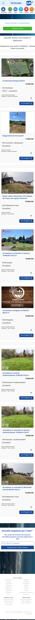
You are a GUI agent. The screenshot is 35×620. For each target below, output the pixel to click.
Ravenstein (9, 583)
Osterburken (8, 580)
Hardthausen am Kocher (26, 592)
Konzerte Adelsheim (26, 599)
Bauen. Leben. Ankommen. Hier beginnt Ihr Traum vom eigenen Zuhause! (17, 197)
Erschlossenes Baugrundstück (14, 81)
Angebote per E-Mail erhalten (17, 547)
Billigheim (9, 587)
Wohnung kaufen (9, 601)
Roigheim (26, 580)
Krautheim (26, 594)
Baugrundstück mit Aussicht (13, 136)
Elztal (26, 590)
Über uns (7, 612)
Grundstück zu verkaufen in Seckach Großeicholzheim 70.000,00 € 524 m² (16, 431)
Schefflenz (26, 581)
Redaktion (19, 612)
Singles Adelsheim (26, 603)
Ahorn (8, 594)
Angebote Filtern (17, 29)
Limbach (8, 590)
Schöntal (26, 587)
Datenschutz (27, 612)
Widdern (26, 585)
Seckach (9, 581)
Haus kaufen (8, 604)
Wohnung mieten (9, 599)
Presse (13, 612)
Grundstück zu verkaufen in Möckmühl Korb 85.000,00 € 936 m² (17, 488)
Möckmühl (9, 585)
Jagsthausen (8, 589)
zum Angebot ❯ (26, 103)
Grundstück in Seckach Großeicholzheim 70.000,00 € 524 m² (16, 374)
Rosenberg (26, 583)
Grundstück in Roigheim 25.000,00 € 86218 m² (16, 311)
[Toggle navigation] (3, 3)
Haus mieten (8, 603)
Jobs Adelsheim (26, 601)
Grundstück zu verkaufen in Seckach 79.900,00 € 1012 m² (16, 254)
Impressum (29, 614)
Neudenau (9, 592)
